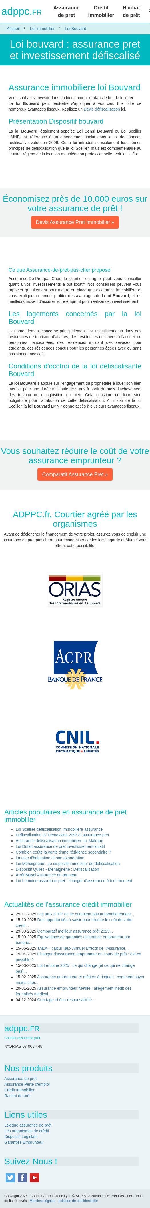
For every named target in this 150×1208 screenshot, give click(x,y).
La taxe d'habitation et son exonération (50, 858)
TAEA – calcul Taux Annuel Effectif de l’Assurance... (83, 948)
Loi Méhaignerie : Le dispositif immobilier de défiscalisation (68, 863)
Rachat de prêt (131, 11)
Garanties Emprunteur (24, 1142)
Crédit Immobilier (19, 1090)
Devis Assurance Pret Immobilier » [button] (75, 222)
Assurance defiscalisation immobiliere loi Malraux (59, 840)
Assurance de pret (66, 11)
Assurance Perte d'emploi (27, 1084)
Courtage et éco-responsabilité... (66, 999)
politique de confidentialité (78, 1201)
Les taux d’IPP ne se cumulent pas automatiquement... (85, 914)
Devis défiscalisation (102, 109)
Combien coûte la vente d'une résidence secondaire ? (63, 852)
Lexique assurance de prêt (27, 1125)
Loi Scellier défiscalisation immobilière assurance (59, 829)
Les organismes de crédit (26, 1131)
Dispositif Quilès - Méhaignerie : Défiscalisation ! (58, 869)
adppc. (21, 11)
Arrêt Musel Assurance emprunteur (46, 875)
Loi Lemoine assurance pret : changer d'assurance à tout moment (74, 880)
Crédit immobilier (101, 11)
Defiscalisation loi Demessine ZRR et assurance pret (62, 835)
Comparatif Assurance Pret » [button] (75, 474)
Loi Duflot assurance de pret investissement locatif (60, 846)
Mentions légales (42, 1201)
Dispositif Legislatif (20, 1136)
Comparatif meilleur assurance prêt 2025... (75, 931)
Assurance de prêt (20, 1078)
